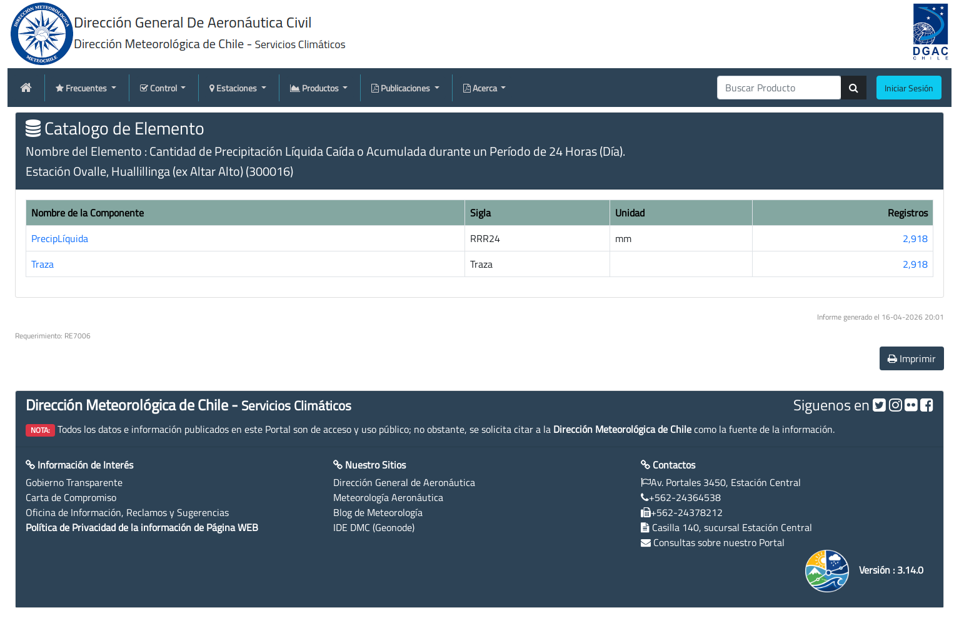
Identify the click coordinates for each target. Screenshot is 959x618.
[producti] (779, 87)
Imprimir (912, 358)
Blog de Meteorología (378, 512)
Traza (42, 263)
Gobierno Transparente (74, 482)
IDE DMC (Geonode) (373, 527)
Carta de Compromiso (71, 497)
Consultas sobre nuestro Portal (719, 542)
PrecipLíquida (59, 238)
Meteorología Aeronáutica (388, 497)
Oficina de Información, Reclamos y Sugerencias (127, 512)
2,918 (915, 238)
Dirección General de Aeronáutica (404, 482)
